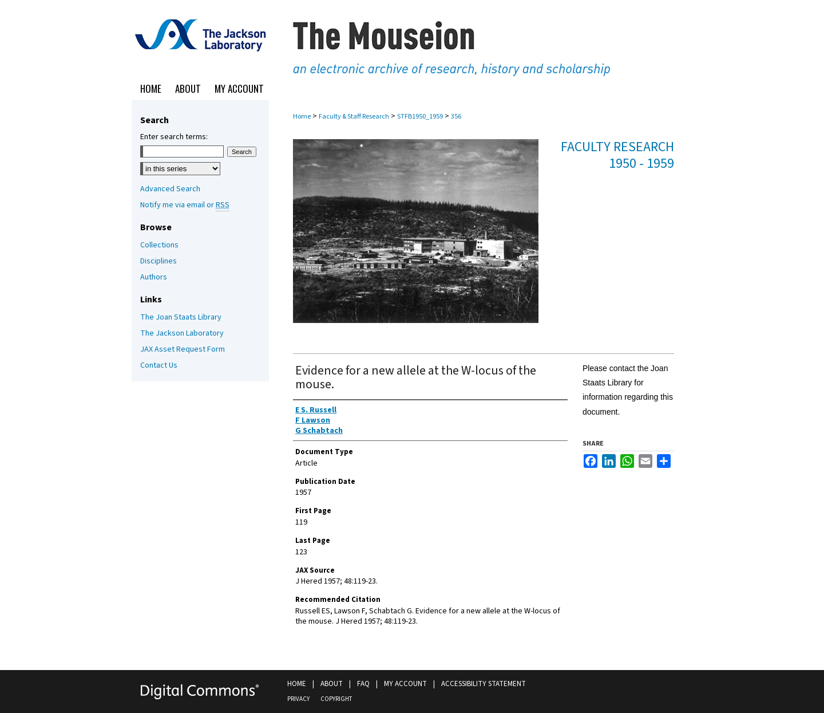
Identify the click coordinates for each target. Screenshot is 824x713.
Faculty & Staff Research (354, 116)
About (331, 684)
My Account (405, 684)
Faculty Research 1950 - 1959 (617, 155)
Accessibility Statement (483, 684)
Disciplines (158, 261)
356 (456, 116)
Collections (159, 245)
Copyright (336, 699)
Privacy (298, 699)
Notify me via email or (184, 205)
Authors (153, 277)
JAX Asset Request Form (182, 349)
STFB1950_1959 (420, 116)
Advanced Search (170, 189)
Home (302, 116)
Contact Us (158, 365)
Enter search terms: (174, 137)
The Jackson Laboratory (182, 333)
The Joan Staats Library (180, 317)
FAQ (363, 684)
